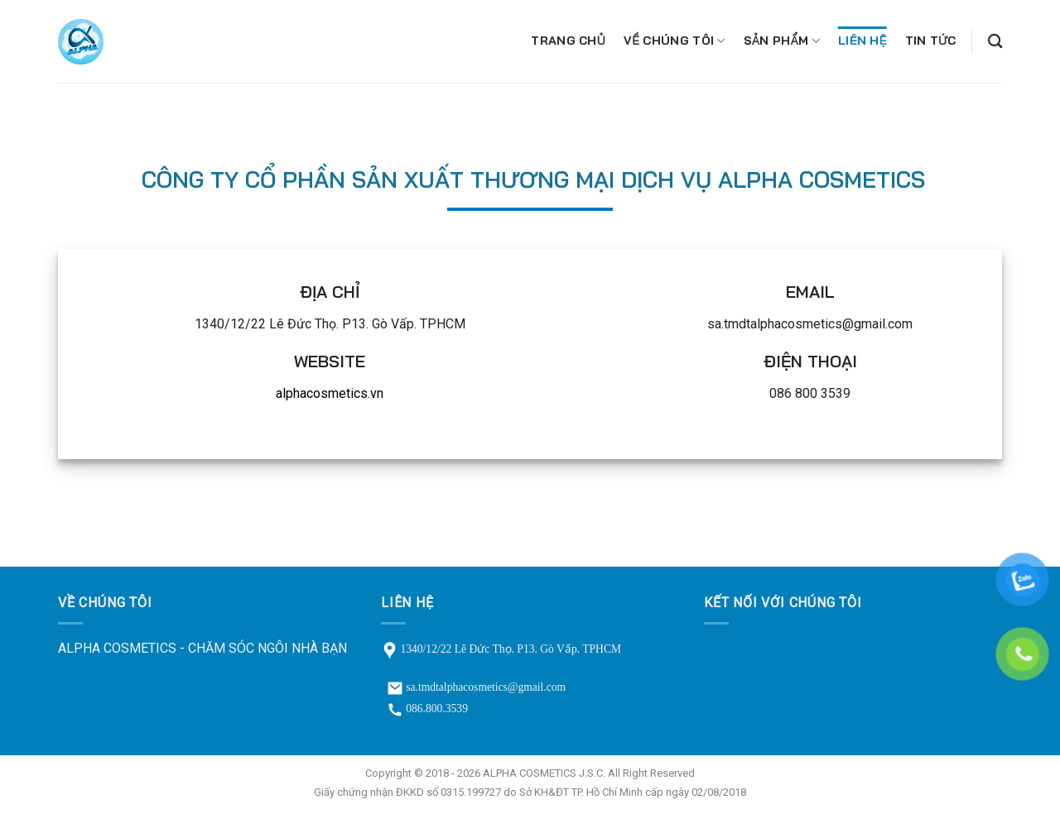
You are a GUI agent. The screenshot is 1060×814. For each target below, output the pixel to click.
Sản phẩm (782, 41)
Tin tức (930, 40)
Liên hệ (862, 40)
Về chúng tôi (674, 41)
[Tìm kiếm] (995, 42)
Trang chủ (568, 40)
